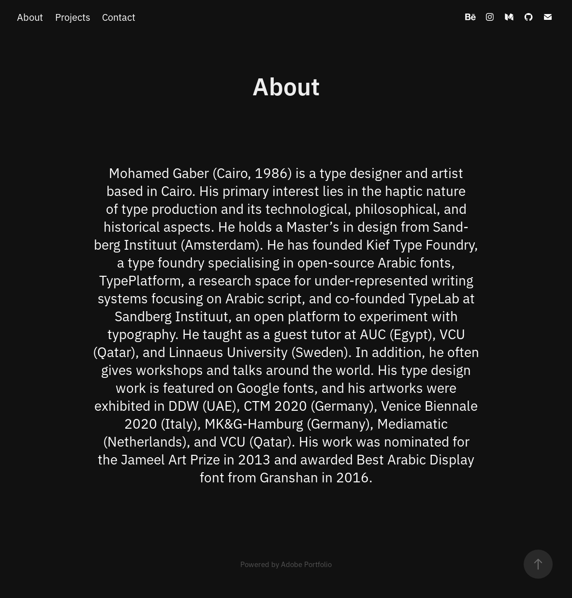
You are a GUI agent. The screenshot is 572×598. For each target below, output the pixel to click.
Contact (118, 16)
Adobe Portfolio (306, 564)
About (30, 16)
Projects (72, 16)
